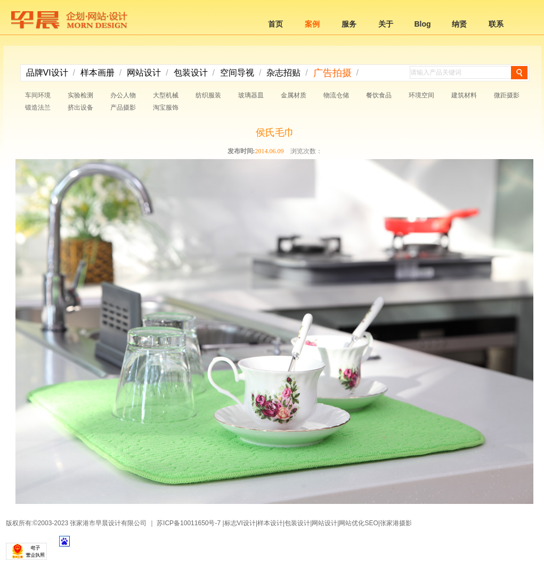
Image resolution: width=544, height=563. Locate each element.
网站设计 (144, 72)
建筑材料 (464, 95)
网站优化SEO (358, 523)
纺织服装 (208, 95)
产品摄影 (123, 107)
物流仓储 (336, 95)
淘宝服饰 (165, 107)
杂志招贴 (283, 72)
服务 (349, 24)
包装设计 (191, 72)
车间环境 (38, 95)
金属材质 (293, 95)
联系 (496, 24)
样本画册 (97, 72)
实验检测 (80, 95)
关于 (385, 24)
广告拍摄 (332, 73)
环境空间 (421, 95)
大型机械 (165, 95)
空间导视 (237, 72)
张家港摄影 (396, 523)
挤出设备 (80, 107)
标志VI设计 (240, 523)
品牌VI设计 (47, 72)
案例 (312, 24)
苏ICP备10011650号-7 (189, 523)
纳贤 (459, 24)
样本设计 (270, 523)
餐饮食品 (379, 95)
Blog (422, 24)
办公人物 (123, 95)
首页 (275, 24)
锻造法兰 (38, 107)
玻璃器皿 (251, 95)
